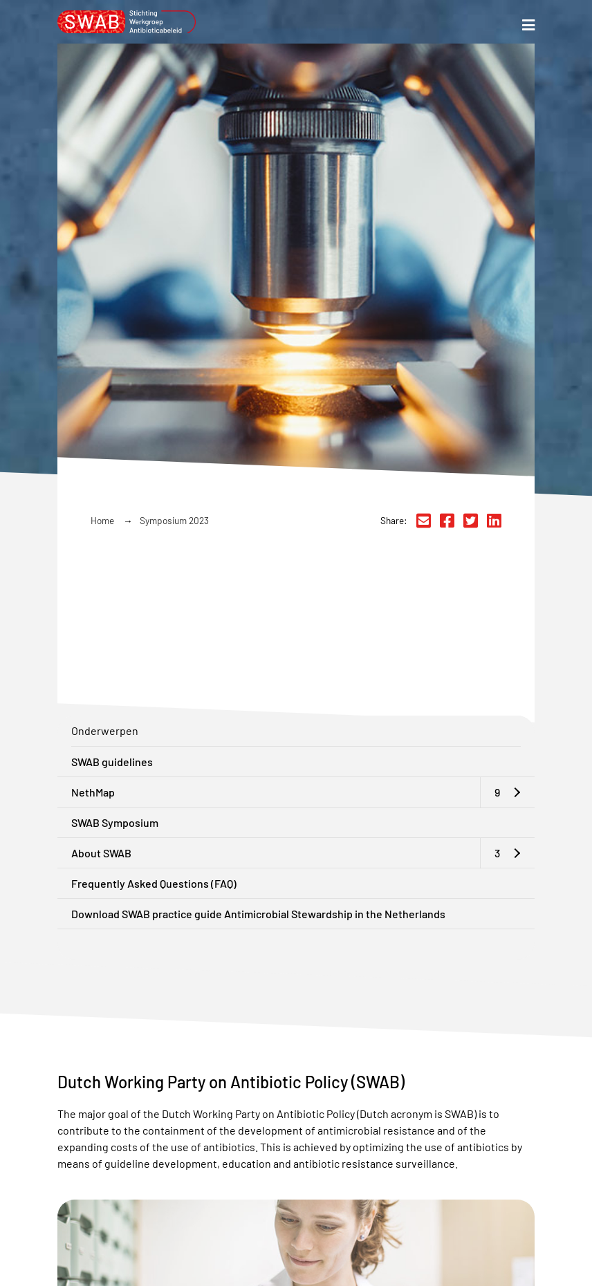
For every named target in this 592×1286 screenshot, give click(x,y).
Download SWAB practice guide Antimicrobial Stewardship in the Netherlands (258, 913)
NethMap (93, 792)
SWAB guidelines (112, 761)
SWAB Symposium (114, 822)
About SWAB (101, 852)
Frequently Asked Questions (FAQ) (154, 883)
